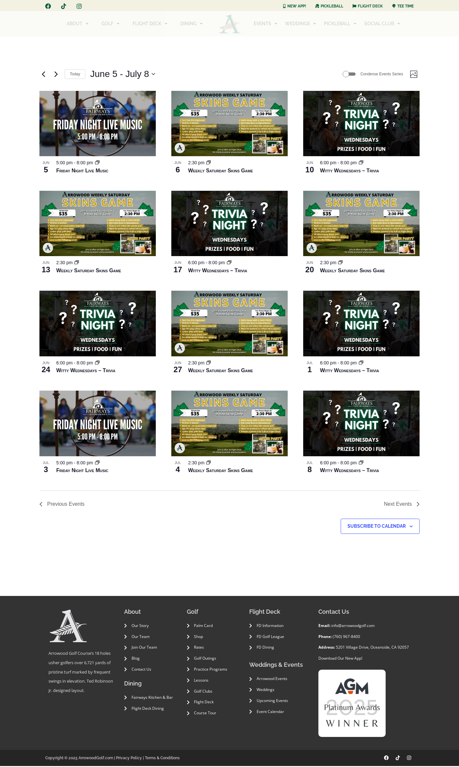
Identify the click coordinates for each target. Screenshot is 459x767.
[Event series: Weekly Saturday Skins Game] (208, 164)
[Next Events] (56, 75)
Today (75, 74)
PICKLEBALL (340, 23)
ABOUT (78, 23)
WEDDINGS (300, 23)
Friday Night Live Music (82, 171)
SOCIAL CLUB (382, 23)
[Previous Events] (43, 75)
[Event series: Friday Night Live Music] (97, 164)
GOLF (110, 23)
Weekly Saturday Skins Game (220, 171)
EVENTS (265, 23)
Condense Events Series (379, 74)
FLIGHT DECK (150, 23)
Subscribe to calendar (376, 527)
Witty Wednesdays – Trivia (349, 171)
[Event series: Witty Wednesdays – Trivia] (361, 164)
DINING (191, 23)
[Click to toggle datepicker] (122, 74)
